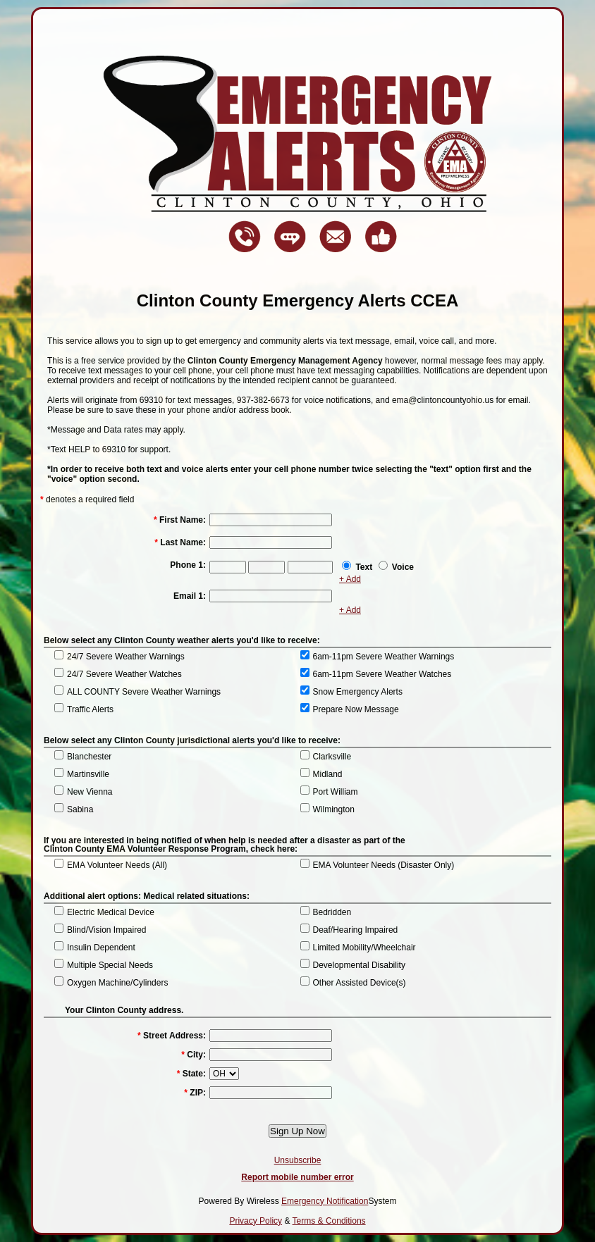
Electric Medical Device (110, 912)
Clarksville (332, 757)
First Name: (180, 520)
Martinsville (88, 774)
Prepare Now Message (356, 709)
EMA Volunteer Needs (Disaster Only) (384, 865)
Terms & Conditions (329, 1221)
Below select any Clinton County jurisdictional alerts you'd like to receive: (192, 740)
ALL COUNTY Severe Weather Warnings (144, 692)
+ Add (350, 579)
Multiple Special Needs (110, 965)
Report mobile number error (297, 1177)
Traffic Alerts (90, 709)
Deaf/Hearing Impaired (355, 930)
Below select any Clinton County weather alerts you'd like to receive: (182, 640)
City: (193, 1055)
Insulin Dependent (101, 947)
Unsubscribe (297, 1160)
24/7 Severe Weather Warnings (126, 657)
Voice (403, 567)
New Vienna (90, 792)
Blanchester (89, 757)
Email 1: (189, 596)
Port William (335, 792)
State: (191, 1074)
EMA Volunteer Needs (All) (117, 865)
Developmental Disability (359, 965)
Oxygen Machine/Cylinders (117, 983)
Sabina (80, 809)
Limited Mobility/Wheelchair (364, 947)
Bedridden (332, 912)
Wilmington (334, 809)
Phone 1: (188, 565)
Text (363, 567)
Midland (328, 774)
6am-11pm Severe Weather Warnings (384, 657)
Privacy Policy (255, 1221)
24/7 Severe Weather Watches (124, 674)
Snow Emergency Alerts (358, 692)
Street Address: (171, 1036)
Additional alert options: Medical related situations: (147, 896)
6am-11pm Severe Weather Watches (382, 674)
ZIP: (195, 1093)
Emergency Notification (324, 1201)
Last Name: (180, 542)
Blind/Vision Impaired (107, 930)
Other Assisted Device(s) (359, 983)
